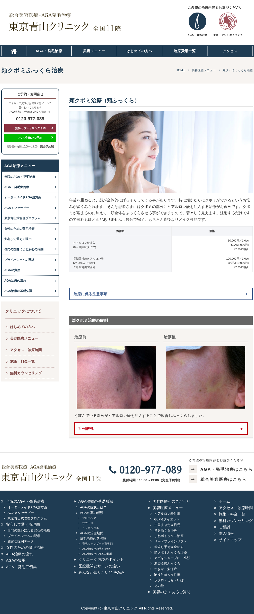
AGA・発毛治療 (48, 51)
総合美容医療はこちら (217, 479)
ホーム (224, 501)
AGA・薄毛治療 (197, 35)
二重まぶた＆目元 (167, 525)
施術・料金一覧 (22, 361)
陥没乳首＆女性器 (167, 575)
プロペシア (89, 517)
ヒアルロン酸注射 (167, 513)
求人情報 (226, 533)
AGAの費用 (12, 270)
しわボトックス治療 (169, 536)
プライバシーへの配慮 (19, 260)
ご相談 (224, 527)
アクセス (230, 51)
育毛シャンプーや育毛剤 (97, 543)
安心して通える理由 (17, 239)
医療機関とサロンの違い (99, 566)
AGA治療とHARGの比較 (97, 553)
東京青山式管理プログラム (22, 218)
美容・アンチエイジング (228, 35)
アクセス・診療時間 (26, 350)
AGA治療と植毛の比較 (96, 548)
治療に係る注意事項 (90, 294)
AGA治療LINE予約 (30, 137)
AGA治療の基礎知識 (18, 291)
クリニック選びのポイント (101, 559)
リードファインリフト (170, 541)
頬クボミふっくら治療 (170, 552)
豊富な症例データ (21, 541)
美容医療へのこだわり (171, 501)
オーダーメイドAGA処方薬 (22, 197)
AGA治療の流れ (15, 280)
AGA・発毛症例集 (16, 187)
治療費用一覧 (185, 51)
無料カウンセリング (26, 373)
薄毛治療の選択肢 (93, 539)
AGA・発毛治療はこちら (221, 469)
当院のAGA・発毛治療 (19, 177)
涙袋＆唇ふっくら (167, 563)
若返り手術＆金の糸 (169, 547)
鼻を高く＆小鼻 (165, 530)
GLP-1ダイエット (167, 519)
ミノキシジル (90, 527)
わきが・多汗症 (165, 569)
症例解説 (86, 428)
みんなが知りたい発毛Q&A (101, 572)
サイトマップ (230, 540)
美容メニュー (94, 51)
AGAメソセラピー (16, 208)
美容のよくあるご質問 (171, 592)
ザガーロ (87, 522)
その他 (159, 586)
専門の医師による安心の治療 (24, 249)
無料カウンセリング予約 (30, 128)
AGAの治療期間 (91, 533)
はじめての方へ (139, 51)
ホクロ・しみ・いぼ (169, 580)
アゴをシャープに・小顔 (172, 558)
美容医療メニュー (24, 338)
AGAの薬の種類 (91, 513)
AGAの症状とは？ (93, 507)
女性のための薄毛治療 (19, 229)
